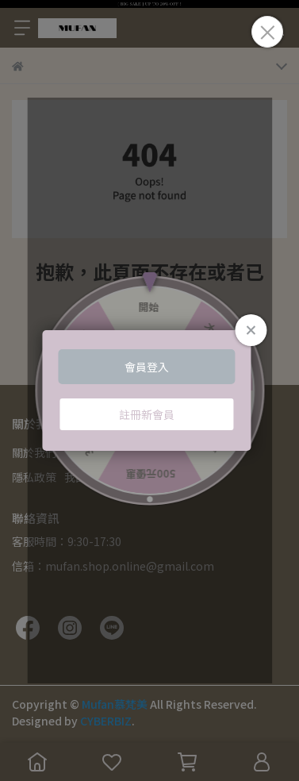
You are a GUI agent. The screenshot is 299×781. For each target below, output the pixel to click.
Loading (149, 390)
